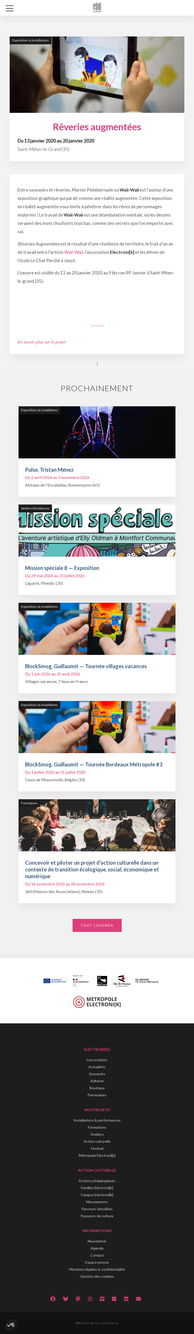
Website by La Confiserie (97, 1323)
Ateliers (97, 1134)
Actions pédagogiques (97, 1180)
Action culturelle (97, 1141)
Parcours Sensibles (97, 1209)
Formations (97, 1127)
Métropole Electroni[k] (97, 1155)
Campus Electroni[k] (97, 1194)
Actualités (97, 1067)
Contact (97, 1255)
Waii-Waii (73, 252)
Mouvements (97, 1202)
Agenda (97, 1248)
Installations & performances (97, 1120)
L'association (97, 1060)
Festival (97, 1148)
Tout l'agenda (97, 925)
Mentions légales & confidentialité (97, 1269)
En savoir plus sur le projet (41, 342)
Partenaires (97, 1095)
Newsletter (97, 1241)
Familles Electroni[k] (97, 1187)
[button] (11, 1325)
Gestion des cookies (97, 1276)
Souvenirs (97, 1074)
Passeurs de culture (97, 1216)
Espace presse (97, 1262)
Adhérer (97, 1081)
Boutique (97, 1088)
